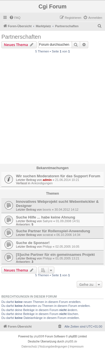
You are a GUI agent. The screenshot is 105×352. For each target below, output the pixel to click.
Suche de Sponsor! (33, 243)
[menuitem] (14, 17)
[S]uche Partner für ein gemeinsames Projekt (55, 254)
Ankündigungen (41, 183)
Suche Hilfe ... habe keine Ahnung (45, 217)
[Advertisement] (52, 110)
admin (47, 179)
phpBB (38, 336)
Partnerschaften (21, 37)
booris (47, 209)
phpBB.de (71, 341)
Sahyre (47, 221)
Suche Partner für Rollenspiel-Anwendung (53, 231)
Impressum (76, 346)
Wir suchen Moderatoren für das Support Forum (58, 176)
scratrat (48, 234)
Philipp (47, 246)
